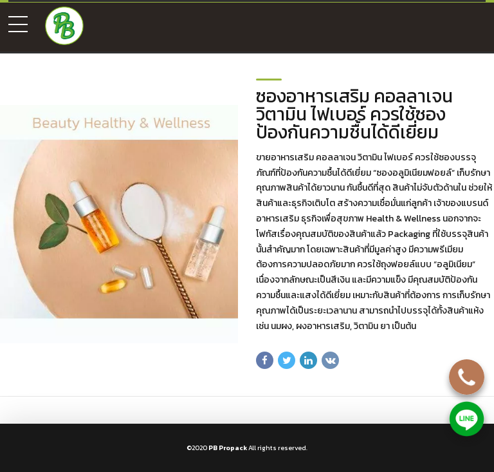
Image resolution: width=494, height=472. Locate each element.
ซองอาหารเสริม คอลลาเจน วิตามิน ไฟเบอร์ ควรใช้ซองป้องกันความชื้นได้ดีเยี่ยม (354, 114)
